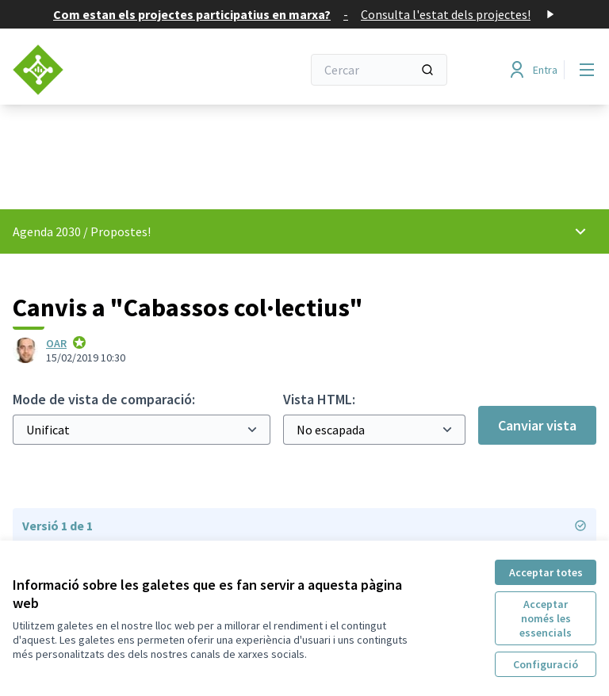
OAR (56, 343)
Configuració (545, 664)
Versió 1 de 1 (304, 525)
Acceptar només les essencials (545, 618)
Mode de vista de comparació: (104, 399)
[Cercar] (379, 70)
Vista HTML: (319, 399)
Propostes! (120, 231)
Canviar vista (537, 425)
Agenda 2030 (47, 231)
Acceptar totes (546, 572)
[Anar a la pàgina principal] (118, 69)
